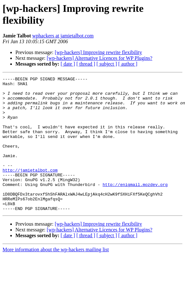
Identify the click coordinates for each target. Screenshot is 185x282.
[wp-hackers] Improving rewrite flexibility (98, 52)
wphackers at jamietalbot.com (62, 35)
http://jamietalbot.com (30, 189)
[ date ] (68, 64)
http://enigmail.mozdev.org (135, 206)
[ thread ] (85, 64)
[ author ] (128, 64)
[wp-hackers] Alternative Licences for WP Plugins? (99, 58)
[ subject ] (107, 64)
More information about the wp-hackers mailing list (56, 276)
